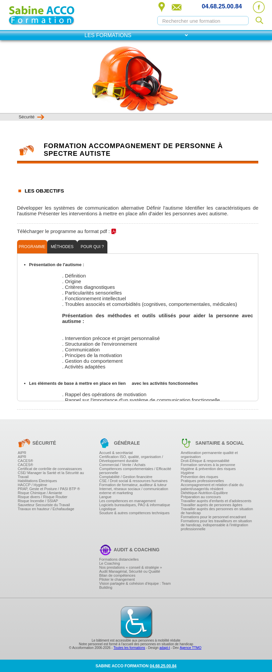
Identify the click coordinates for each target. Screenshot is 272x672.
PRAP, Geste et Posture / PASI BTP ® (49, 489)
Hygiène (187, 473)
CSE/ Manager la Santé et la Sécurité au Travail (51, 475)
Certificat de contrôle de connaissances (50, 469)
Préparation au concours (201, 497)
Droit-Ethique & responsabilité (205, 461)
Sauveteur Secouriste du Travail (44, 505)
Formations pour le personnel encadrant (213, 517)
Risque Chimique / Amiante (40, 493)
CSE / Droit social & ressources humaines (133, 481)
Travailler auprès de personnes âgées (211, 505)
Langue (105, 497)
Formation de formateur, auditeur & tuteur (133, 485)
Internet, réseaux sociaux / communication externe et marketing (133, 491)
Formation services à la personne (208, 465)
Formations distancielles (119, 559)
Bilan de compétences (117, 575)
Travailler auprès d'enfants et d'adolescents (216, 501)
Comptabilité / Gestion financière (126, 477)
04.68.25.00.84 (222, 6)
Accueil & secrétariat (116, 453)
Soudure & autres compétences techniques (134, 513)
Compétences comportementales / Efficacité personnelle (135, 471)
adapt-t (165, 648)
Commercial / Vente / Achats (122, 465)
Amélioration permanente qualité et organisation (209, 455)
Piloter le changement (117, 579)
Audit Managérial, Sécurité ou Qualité (129, 571)
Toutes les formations (129, 648)
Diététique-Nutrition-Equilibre (204, 493)
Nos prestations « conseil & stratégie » (130, 567)
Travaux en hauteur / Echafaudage (46, 509)
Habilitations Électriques (37, 481)
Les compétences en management (127, 501)
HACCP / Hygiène (32, 485)
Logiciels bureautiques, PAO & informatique (134, 505)
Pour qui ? (92, 246)
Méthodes (62, 246)
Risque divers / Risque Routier (43, 497)
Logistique (107, 509)
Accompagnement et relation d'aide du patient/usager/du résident (212, 487)
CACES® (25, 461)
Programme (32, 246)
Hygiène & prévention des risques (208, 469)
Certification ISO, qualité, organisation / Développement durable (131, 459)
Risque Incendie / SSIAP (38, 501)
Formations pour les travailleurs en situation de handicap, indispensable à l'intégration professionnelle (216, 525)
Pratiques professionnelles (202, 481)
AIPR (22, 453)
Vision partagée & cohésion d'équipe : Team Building (135, 585)
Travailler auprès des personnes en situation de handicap (217, 511)
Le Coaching (109, 563)
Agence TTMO (190, 648)
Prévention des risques (199, 477)
